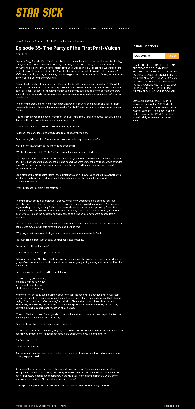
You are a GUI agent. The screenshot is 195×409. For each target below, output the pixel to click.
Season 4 (73, 28)
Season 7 (124, 28)
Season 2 (40, 28)
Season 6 (107, 28)
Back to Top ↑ (172, 405)
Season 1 (24, 28)
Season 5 (90, 28)
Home (19, 41)
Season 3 (57, 28)
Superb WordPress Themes (53, 405)
